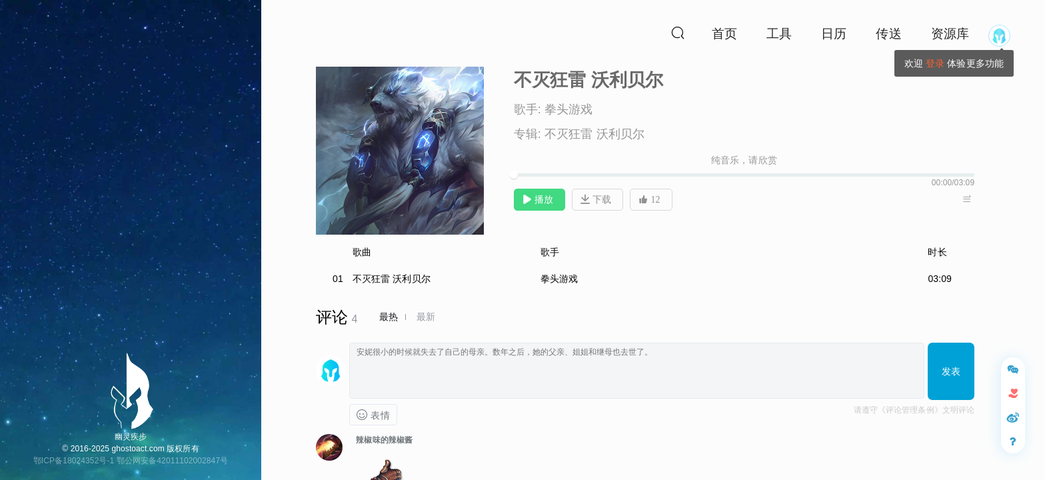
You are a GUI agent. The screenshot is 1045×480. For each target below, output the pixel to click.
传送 (888, 34)
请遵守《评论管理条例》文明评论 (914, 410)
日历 (833, 34)
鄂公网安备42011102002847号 (172, 460)
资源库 (950, 34)
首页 (724, 34)
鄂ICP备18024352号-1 (74, 460)
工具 (779, 34)
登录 (935, 63)
